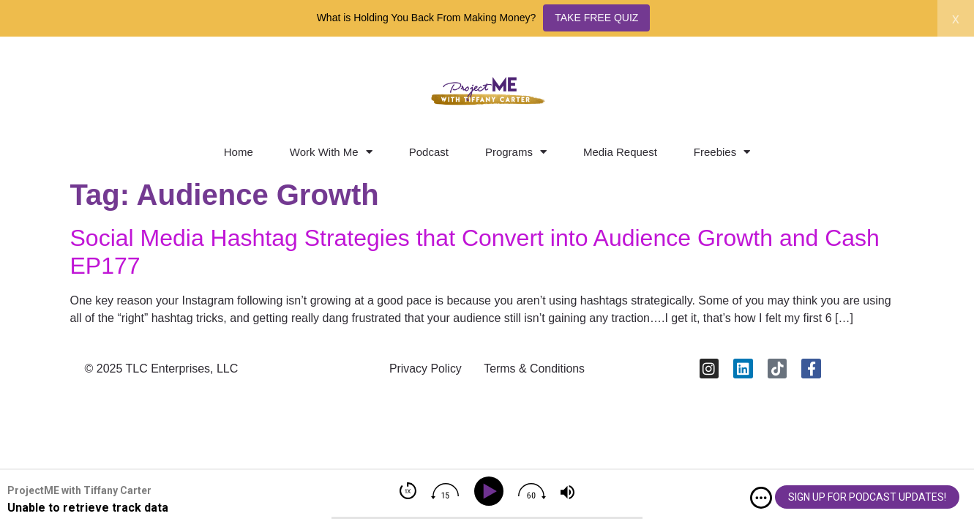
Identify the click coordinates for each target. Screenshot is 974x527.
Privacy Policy (425, 368)
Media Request (620, 152)
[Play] (490, 491)
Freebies (722, 152)
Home (238, 152)
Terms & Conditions (534, 368)
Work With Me (331, 152)
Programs (516, 152)
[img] (761, 498)
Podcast (429, 152)
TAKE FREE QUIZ (596, 17)
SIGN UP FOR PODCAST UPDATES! (867, 497)
